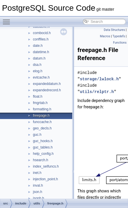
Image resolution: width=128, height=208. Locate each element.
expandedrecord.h (47, 90)
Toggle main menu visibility (8, 19)
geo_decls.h (42, 128)
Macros (105, 36)
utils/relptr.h (97, 91)
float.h (37, 96)
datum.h (39, 58)
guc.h (37, 135)
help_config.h (43, 154)
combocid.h (42, 33)
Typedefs (118, 36)
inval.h (38, 185)
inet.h (37, 173)
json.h (37, 192)
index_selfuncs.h (46, 166)
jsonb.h (38, 198)
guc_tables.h (43, 147)
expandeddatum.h (47, 84)
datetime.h (41, 52)
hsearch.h (40, 160)
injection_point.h (45, 179)
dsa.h (37, 65)
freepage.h (41, 116)
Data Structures (114, 30)
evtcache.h (41, 77)
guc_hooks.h (43, 141)
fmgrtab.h (40, 103)
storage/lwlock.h (99, 79)
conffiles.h (41, 39)
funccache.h (42, 122)
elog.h (37, 71)
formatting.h (42, 109)
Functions (120, 42)
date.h (37, 46)
